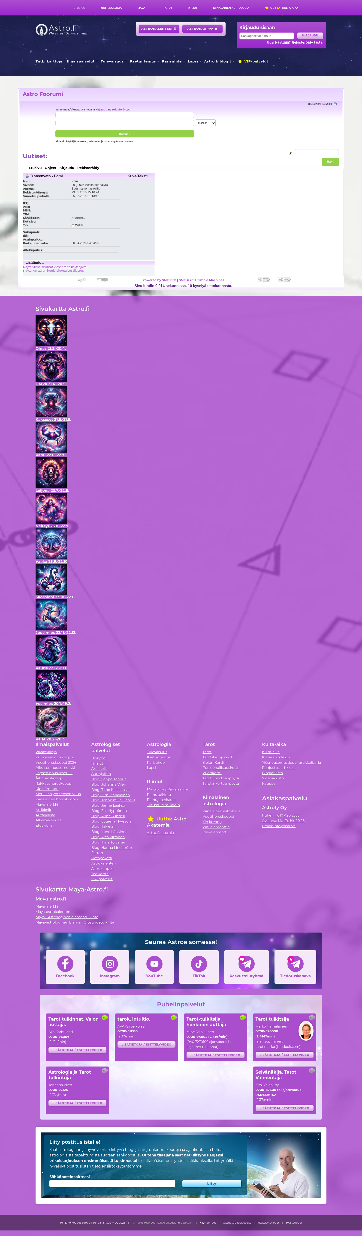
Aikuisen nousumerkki (55, 767)
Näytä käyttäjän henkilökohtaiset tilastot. (53, 270)
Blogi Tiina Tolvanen (108, 842)
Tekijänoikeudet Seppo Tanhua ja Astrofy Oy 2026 (92, 1222)
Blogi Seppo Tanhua (109, 779)
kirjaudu (101, 109)
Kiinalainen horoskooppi (57, 799)
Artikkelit (43, 810)
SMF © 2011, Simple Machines (201, 280)
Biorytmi (98, 758)
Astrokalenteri (159, 28)
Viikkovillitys (46, 752)
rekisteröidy (120, 109)
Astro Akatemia (160, 832)
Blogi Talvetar (103, 826)
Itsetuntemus (143, 61)
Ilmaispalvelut (81, 61)
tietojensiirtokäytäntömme (117, 1166)
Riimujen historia (162, 799)
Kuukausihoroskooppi (55, 757)
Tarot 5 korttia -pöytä (221, 778)
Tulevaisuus (112, 61)
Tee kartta (100, 874)
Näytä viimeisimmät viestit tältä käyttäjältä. (55, 267)
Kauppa (269, 783)
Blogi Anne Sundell (108, 816)
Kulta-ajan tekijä (276, 757)
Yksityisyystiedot (268, 1222)
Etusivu (79, 7)
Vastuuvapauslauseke (236, 1222)
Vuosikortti (212, 773)
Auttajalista (45, 815)
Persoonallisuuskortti (221, 767)
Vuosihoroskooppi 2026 (56, 762)
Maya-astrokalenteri (53, 911)
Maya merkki (47, 804)
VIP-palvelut (252, 61)
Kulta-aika (281, 7)
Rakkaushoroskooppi (54, 783)
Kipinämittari (47, 789)
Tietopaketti (101, 858)
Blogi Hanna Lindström (111, 847)
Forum (97, 852)
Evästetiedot (294, 1222)
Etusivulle (44, 825)
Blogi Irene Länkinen (109, 831)
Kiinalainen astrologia (231, 7)
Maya (141, 7)
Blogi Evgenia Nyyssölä (111, 821)
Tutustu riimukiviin (163, 805)
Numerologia (111, 7)
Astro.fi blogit (217, 61)
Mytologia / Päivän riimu (168, 789)
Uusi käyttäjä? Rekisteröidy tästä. (295, 42)
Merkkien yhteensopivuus (58, 794)
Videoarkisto (273, 778)
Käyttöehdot (207, 1222)
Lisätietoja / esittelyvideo (78, 1050)
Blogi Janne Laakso (108, 805)
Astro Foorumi (43, 94)
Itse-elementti (215, 832)
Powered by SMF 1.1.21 (159, 280)
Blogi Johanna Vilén (108, 784)
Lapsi (193, 61)
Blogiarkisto (272, 773)
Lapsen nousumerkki (54, 773)
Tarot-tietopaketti (218, 757)
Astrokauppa (202, 28)
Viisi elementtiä (216, 827)
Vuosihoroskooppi (218, 816)
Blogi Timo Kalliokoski (110, 789)
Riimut (192, 7)
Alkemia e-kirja (49, 820)
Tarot (167, 7)
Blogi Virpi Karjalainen (110, 795)
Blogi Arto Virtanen (108, 837)
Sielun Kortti (213, 762)
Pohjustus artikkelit (279, 767)
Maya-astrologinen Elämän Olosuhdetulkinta (75, 922)
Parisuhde (172, 61)
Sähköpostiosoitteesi (69, 1177)
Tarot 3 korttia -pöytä (221, 783)
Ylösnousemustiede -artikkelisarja (291, 762)
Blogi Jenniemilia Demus (113, 800)
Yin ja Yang (212, 822)
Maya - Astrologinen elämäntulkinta (67, 917)
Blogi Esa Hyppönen (109, 810)
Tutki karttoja (49, 61)
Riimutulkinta (159, 794)
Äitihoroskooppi (49, 778)
